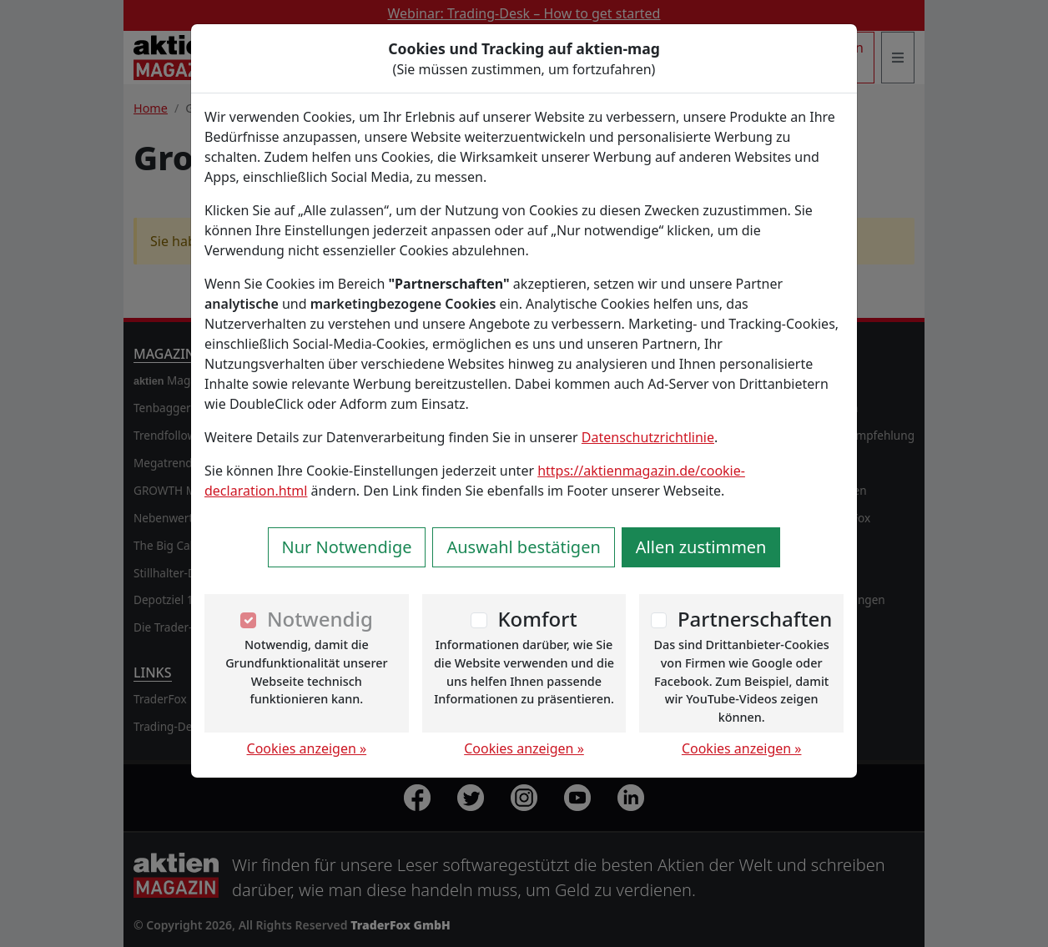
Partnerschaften (755, 618)
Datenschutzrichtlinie (648, 437)
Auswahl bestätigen (523, 547)
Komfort (537, 618)
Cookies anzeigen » (307, 748)
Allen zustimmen (701, 547)
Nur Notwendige (347, 547)
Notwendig (320, 618)
